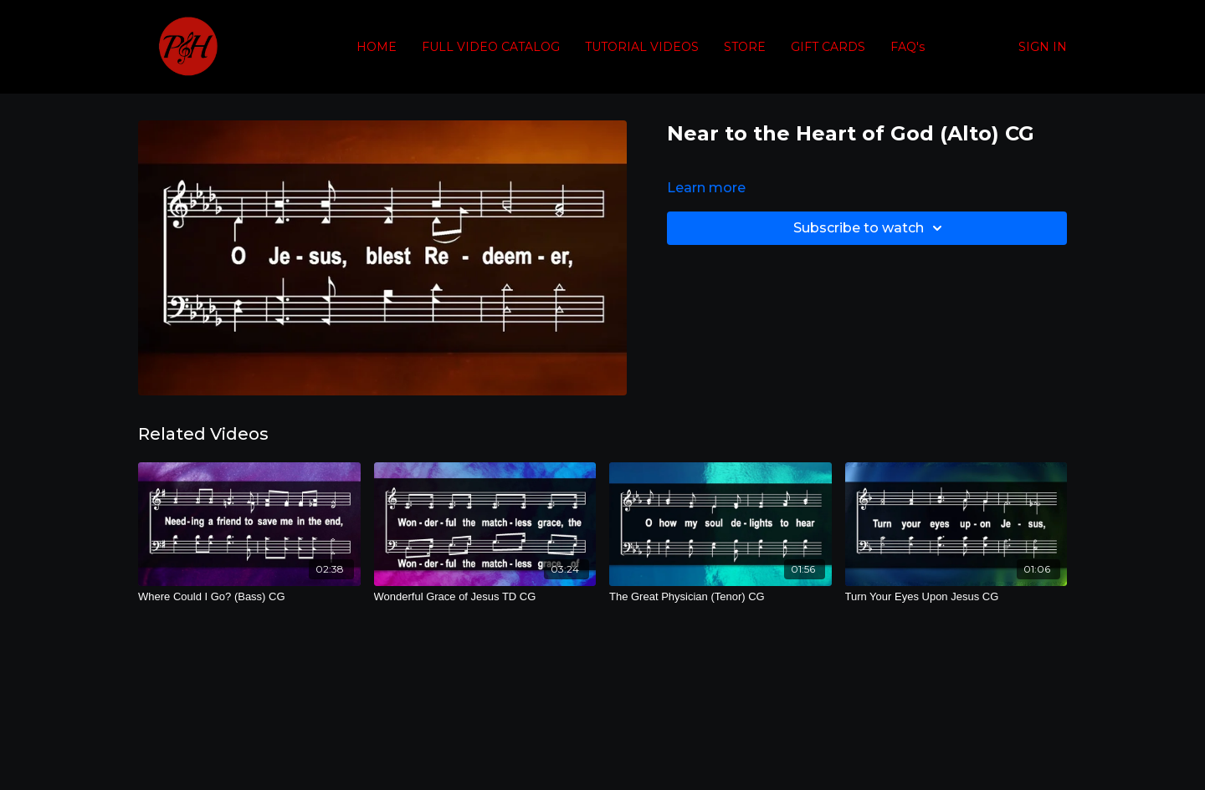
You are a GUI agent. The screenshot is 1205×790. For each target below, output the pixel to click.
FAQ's (907, 46)
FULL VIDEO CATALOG (491, 46)
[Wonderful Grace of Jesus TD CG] (485, 597)
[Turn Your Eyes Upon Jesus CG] (956, 597)
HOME (376, 46)
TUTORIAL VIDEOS (642, 46)
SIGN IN (1042, 46)
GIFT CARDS (828, 46)
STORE (745, 46)
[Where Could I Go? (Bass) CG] (249, 597)
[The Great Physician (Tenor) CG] (720, 597)
